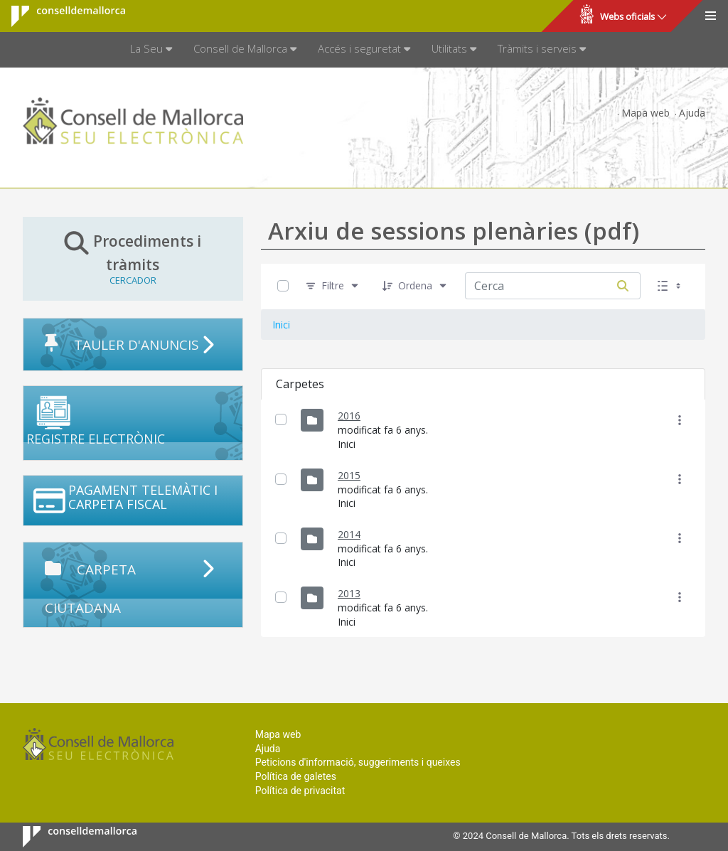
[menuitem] (151, 50)
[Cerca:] (535, 285)
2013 (349, 593)
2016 (349, 415)
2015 (349, 475)
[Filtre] (332, 286)
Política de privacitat (300, 790)
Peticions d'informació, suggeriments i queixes (358, 762)
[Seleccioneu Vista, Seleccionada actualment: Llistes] (670, 286)
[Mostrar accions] (680, 420)
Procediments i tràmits (133, 258)
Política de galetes (295, 776)
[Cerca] (622, 285)
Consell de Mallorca (59, 16)
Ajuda (692, 112)
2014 (349, 534)
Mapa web (645, 112)
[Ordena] (415, 286)
